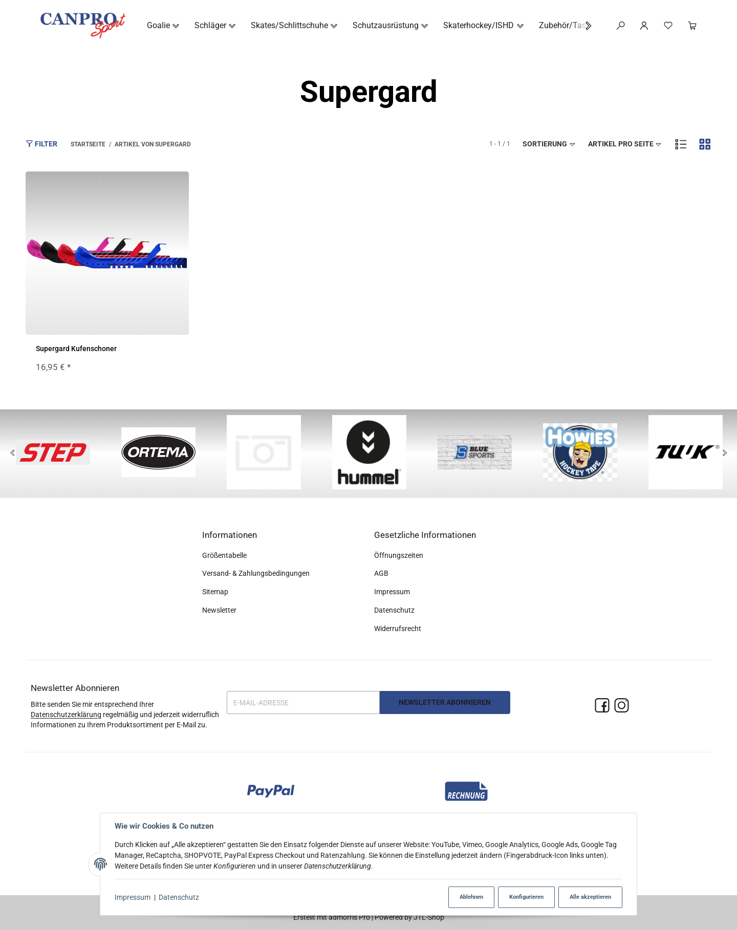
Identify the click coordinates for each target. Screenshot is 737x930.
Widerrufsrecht (397, 628)
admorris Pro (349, 917)
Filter (41, 143)
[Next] (724, 453)
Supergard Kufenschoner (76, 348)
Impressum (132, 897)
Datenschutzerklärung (66, 714)
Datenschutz (179, 897)
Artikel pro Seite (625, 144)
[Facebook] (602, 706)
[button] (583, 26)
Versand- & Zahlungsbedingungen (256, 573)
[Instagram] (621, 706)
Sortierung (549, 144)
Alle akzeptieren (590, 897)
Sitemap (215, 592)
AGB (381, 573)
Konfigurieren (526, 897)
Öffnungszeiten (398, 555)
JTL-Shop (429, 917)
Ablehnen (471, 897)
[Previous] (12, 453)
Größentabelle (224, 555)
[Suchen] (620, 25)
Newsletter (219, 610)
